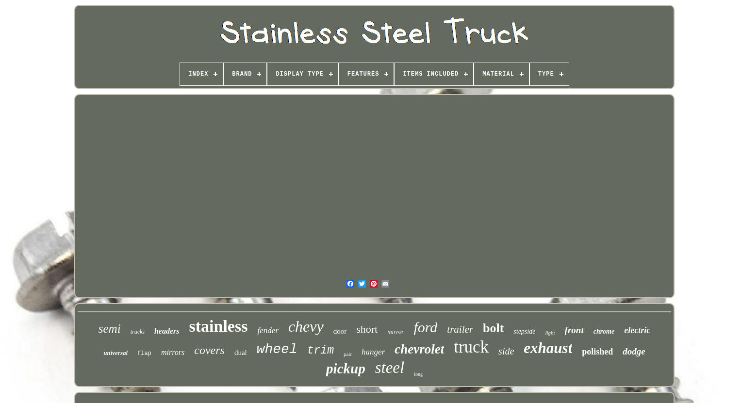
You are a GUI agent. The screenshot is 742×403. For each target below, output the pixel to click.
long (418, 374)
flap (144, 353)
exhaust (548, 347)
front (574, 330)
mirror (395, 331)
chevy (306, 326)
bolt (493, 328)
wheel (277, 349)
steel (389, 367)
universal (115, 352)
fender (267, 330)
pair (348, 354)
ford (425, 327)
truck (471, 347)
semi (110, 328)
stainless (218, 326)
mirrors (172, 352)
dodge (634, 351)
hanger (373, 351)
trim (320, 350)
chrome (604, 331)
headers (167, 331)
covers (209, 350)
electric (637, 330)
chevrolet (419, 349)
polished (597, 351)
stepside (524, 331)
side (506, 351)
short (367, 329)
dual (240, 352)
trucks (138, 331)
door (340, 331)
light (550, 333)
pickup (345, 368)
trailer (460, 329)
